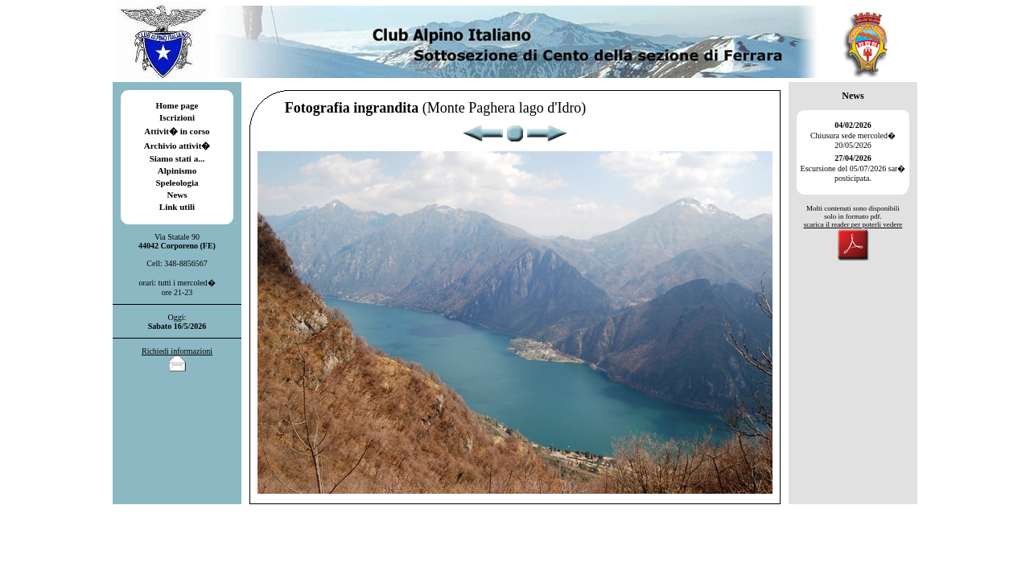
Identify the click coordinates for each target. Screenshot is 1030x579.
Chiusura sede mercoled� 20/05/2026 (853, 135)
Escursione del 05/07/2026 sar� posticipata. (853, 168)
